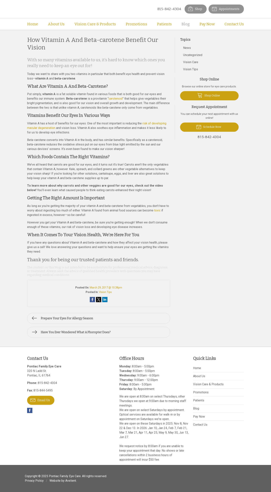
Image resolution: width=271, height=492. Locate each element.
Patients (164, 24)
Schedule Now (208, 126)
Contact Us (234, 24)
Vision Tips (105, 292)
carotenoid (116, 98)
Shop (195, 8)
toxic (157, 210)
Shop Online (208, 95)
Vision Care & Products (95, 24)
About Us (56, 24)
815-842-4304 (169, 9)
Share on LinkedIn (104, 299)
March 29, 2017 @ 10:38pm (106, 287)
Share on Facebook (92, 299)
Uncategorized (192, 55)
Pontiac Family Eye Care (65, 476)
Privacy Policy (34, 480)
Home (32, 24)
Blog (186, 24)
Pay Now (207, 24)
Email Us (40, 400)
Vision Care (190, 62)
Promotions (136, 24)
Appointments (225, 8)
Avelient (70, 480)
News (187, 48)
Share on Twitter (98, 299)
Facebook (29, 410)
